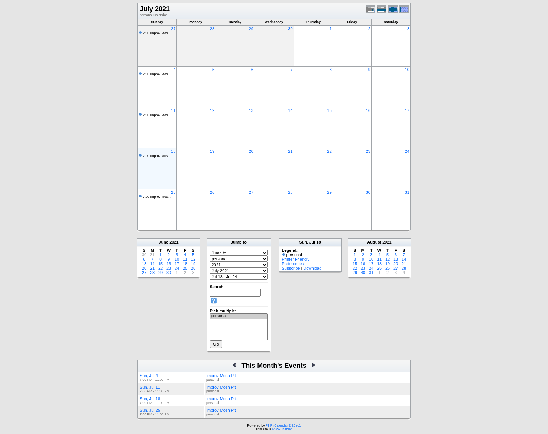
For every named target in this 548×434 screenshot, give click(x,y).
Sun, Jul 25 (150, 410)
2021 (173, 242)
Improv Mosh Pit (221, 375)
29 (251, 28)
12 (212, 110)
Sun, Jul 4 (149, 375)
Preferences (293, 263)
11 (173, 110)
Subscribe (291, 268)
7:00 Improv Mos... (157, 33)
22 (329, 151)
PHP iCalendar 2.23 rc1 (283, 425)
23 (368, 151)
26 (212, 192)
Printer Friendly (296, 259)
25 (173, 192)
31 (407, 192)
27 (173, 28)
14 (290, 110)
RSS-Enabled (282, 429)
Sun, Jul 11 (150, 387)
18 (173, 151)
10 (407, 69)
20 (251, 151)
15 (329, 110)
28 (212, 28)
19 (212, 151)
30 (290, 28)
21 (290, 151)
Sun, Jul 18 (150, 398)
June (163, 242)
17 (407, 110)
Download (312, 268)
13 (251, 110)
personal (238, 316)
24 (407, 151)
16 (368, 110)
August (374, 242)
